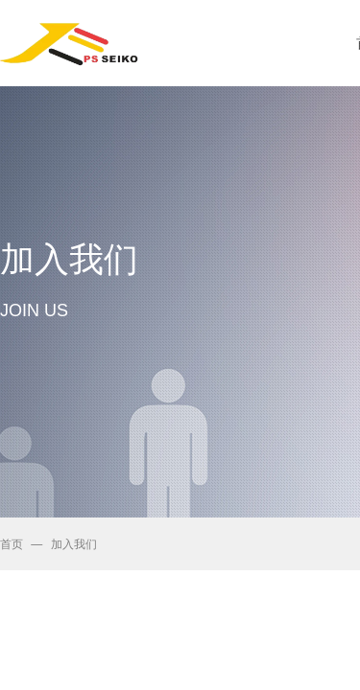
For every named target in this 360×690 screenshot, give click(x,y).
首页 (11, 544)
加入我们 (74, 544)
